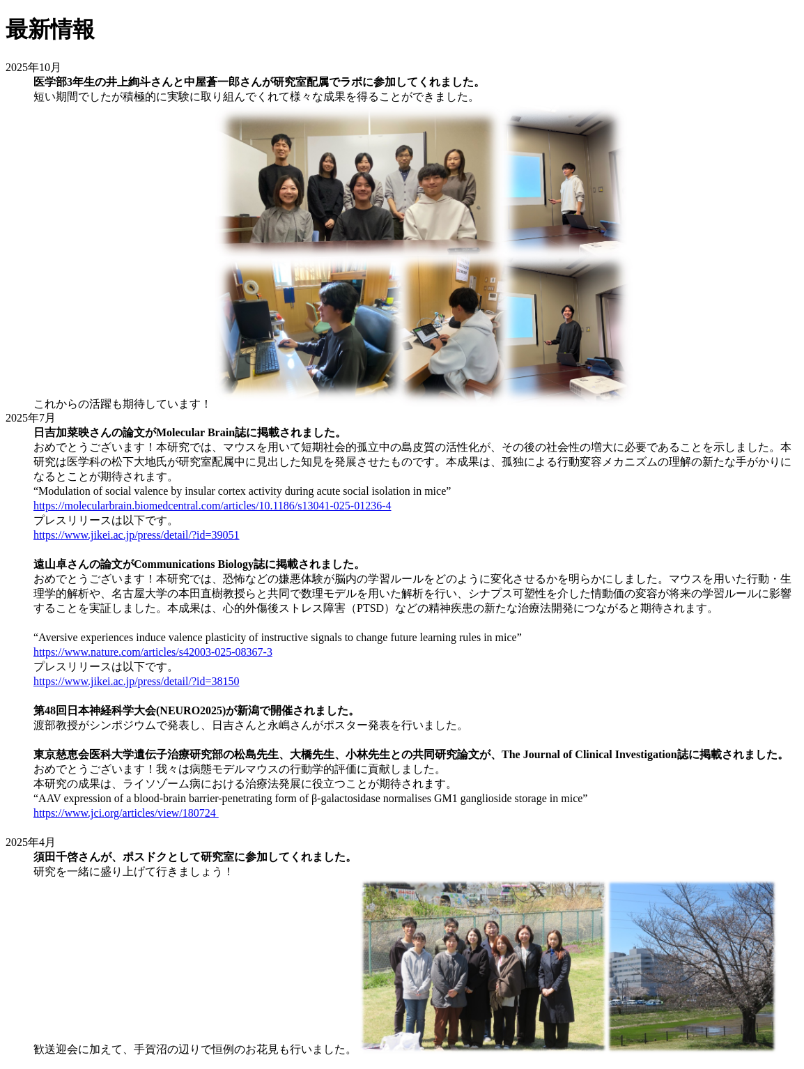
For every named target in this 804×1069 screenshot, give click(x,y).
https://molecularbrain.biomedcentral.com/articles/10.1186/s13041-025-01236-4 (212, 506)
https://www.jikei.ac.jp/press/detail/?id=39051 (136, 535)
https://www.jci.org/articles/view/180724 (126, 813)
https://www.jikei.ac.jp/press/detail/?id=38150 (136, 681)
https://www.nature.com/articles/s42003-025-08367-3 (152, 652)
